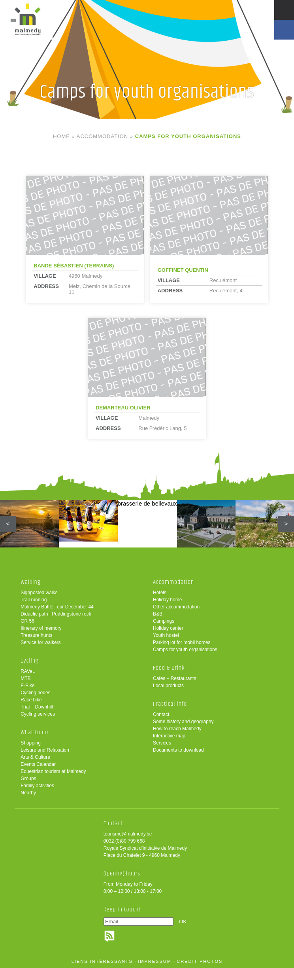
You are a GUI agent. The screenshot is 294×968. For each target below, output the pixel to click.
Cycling (30, 661)
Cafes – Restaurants (174, 678)
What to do (34, 732)
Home (61, 136)
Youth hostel (166, 635)
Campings (163, 621)
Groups (28, 778)
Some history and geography (183, 721)
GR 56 (27, 621)
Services (162, 743)
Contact (161, 714)
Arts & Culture (35, 757)
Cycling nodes (35, 692)
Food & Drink (169, 668)
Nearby (28, 793)
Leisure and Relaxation (45, 750)
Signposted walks (39, 592)
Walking (31, 582)
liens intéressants (102, 961)
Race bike (31, 700)
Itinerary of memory (41, 628)
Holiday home (167, 599)
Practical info (170, 704)
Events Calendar (38, 764)
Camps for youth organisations (185, 649)
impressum (155, 961)
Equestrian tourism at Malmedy (53, 771)
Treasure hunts (36, 635)
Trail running (34, 599)
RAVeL (28, 671)
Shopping (31, 743)
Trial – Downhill (37, 707)
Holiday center (168, 628)
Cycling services (38, 714)
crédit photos (199, 961)
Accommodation (102, 136)
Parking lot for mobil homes (181, 642)
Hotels (159, 592)
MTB (25, 678)
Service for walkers (40, 642)
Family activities (37, 785)
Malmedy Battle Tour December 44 (57, 607)
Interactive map (169, 736)
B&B (157, 614)
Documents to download (178, 750)
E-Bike (27, 685)
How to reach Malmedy (177, 728)
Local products (168, 685)
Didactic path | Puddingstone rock (56, 614)
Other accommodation (176, 607)
